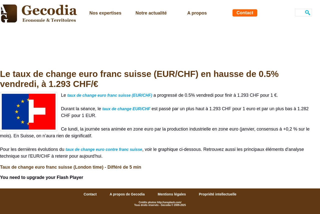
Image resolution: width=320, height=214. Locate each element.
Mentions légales (172, 194)
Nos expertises (106, 13)
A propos (197, 13)
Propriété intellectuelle (217, 194)
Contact (244, 12)
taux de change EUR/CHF (126, 109)
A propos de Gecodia (128, 194)
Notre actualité (151, 13)
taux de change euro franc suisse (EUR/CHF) (109, 95)
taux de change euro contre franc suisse (104, 149)
